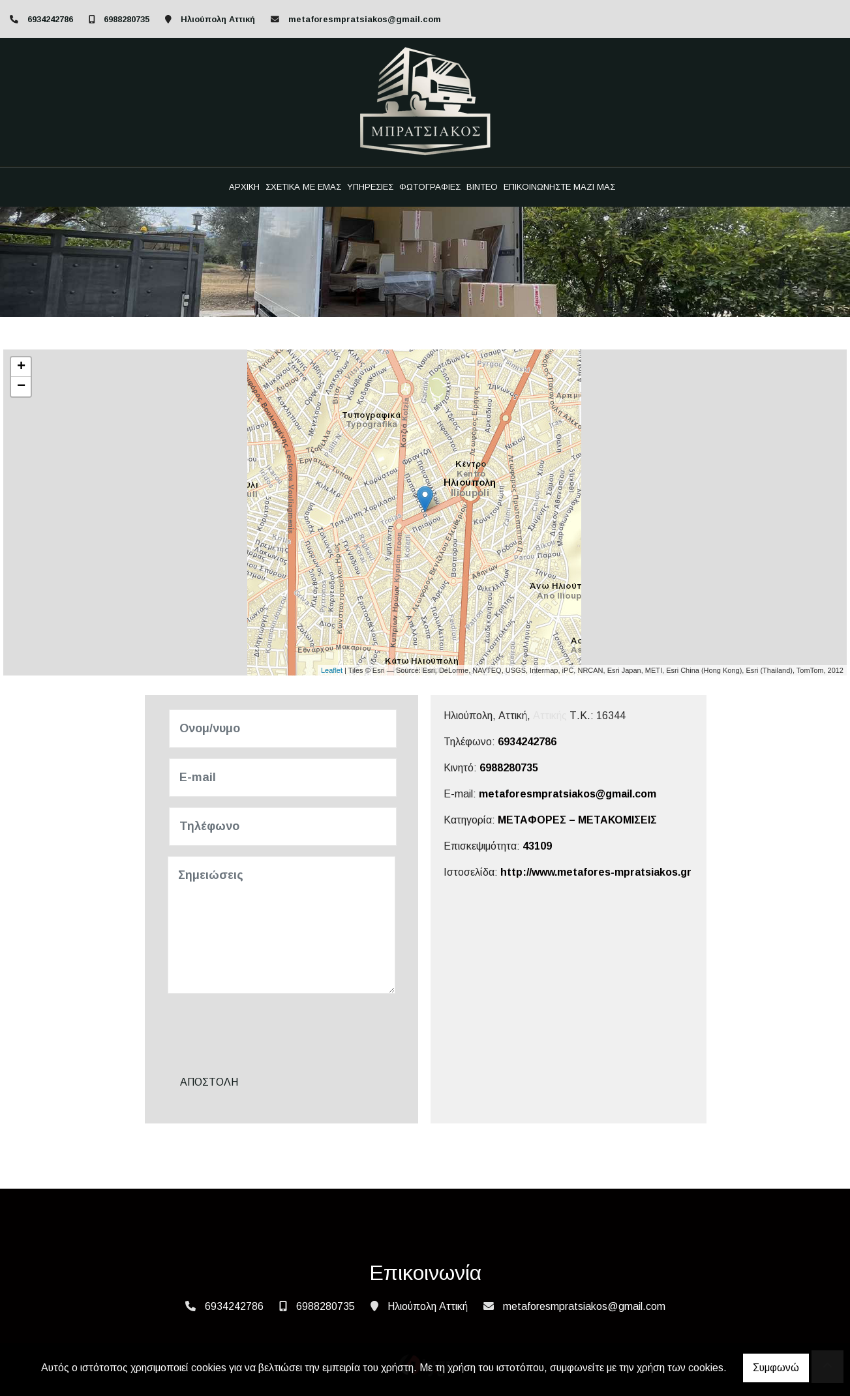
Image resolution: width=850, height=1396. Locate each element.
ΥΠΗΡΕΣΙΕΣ (370, 187)
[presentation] (269, 1029)
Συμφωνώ (776, 1367)
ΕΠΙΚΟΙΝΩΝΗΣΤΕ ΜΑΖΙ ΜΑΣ (559, 187)
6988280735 (126, 19)
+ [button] (21, 367)
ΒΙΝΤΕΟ (482, 187)
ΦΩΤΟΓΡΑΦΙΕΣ (430, 187)
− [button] (21, 386)
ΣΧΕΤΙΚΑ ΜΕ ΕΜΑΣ (303, 187)
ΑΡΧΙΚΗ (244, 187)
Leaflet (331, 670)
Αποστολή (209, 1082)
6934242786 (50, 19)
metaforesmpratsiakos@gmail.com (364, 19)
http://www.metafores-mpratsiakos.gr (595, 872)
